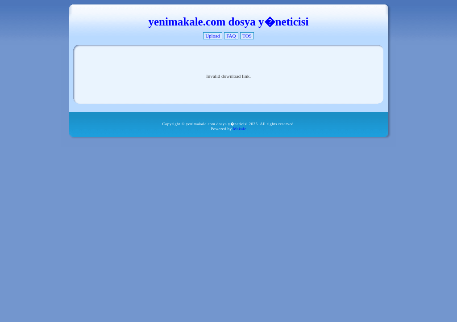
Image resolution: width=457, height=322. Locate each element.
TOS (247, 35)
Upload (212, 35)
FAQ (231, 35)
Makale (239, 129)
